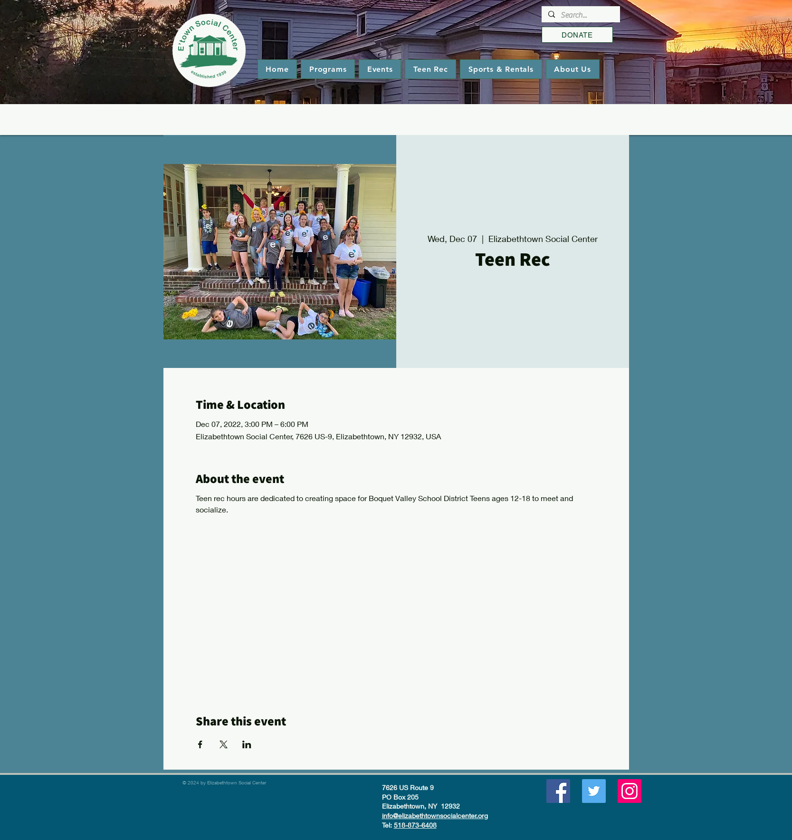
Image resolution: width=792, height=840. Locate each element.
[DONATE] (577, 35)
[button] (328, 69)
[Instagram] (629, 791)
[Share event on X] (223, 744)
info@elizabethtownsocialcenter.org (435, 815)
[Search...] (580, 15)
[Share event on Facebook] (200, 744)
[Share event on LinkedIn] (246, 744)
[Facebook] (558, 791)
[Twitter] (594, 791)
